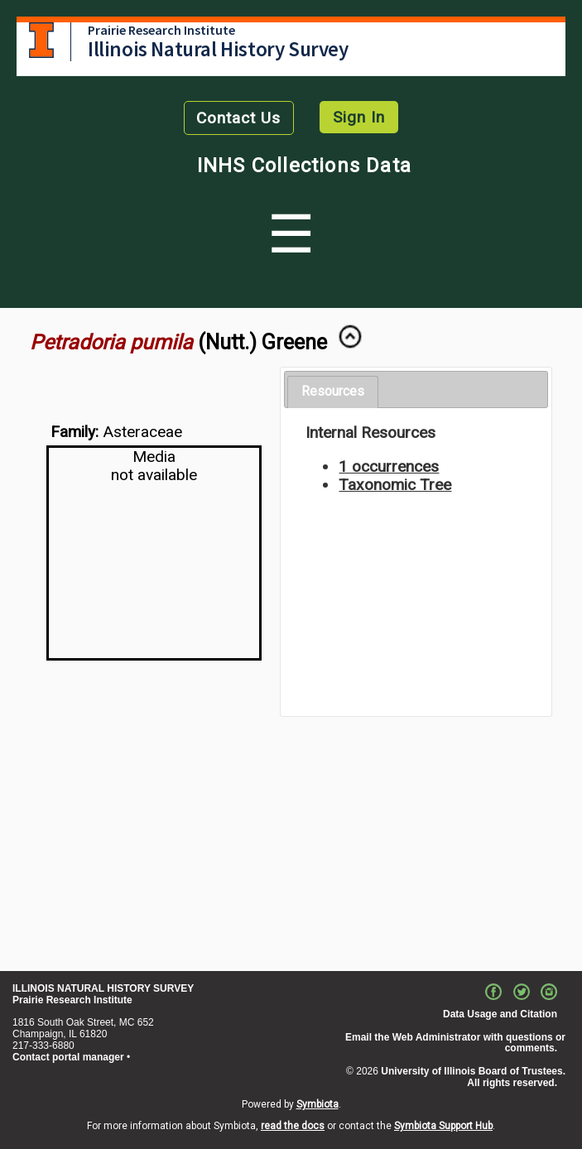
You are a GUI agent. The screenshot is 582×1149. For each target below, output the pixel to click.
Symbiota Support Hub (443, 1126)
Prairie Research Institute (161, 30)
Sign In (359, 117)
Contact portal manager (68, 1057)
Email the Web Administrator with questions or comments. (455, 1043)
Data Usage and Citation (500, 1014)
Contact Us (238, 117)
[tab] (332, 392)
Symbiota (317, 1104)
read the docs (293, 1126)
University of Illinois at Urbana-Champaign (41, 40)
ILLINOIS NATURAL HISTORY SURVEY (103, 988)
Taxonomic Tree (395, 484)
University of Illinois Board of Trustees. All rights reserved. (473, 1077)
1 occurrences (389, 466)
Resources (332, 391)
